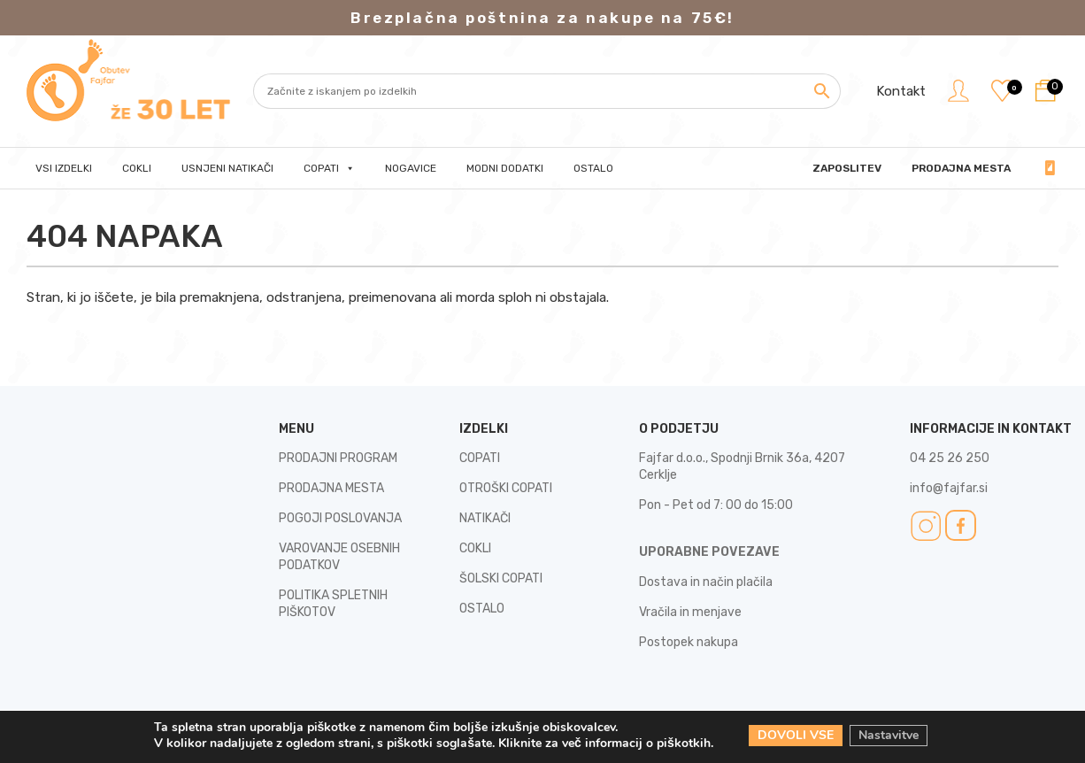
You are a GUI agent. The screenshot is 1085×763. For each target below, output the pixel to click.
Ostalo (593, 168)
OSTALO (481, 608)
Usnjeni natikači (227, 168)
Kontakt (901, 91)
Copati (329, 168)
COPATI (479, 458)
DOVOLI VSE (796, 735)
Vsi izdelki (63, 168)
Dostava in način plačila (706, 582)
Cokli (136, 168)
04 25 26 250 (1045, 168)
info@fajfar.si (949, 488)
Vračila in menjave (690, 612)
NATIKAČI (485, 518)
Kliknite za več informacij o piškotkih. (605, 743)
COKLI (475, 548)
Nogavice (410, 168)
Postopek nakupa (688, 642)
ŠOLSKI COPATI (500, 578)
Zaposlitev (846, 168)
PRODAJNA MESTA (961, 168)
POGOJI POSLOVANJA (340, 518)
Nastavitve (888, 735)
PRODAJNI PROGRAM (338, 458)
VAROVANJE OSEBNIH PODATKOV (339, 557)
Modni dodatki (504, 168)
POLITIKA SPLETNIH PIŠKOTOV (333, 604)
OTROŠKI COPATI (505, 488)
